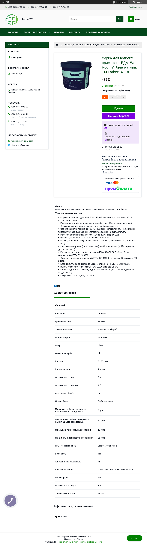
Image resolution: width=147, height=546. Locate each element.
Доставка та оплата (98, 32)
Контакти (74, 32)
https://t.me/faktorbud (20, 145)
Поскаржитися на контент (67, 542)
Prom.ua (87, 536)
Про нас (59, 32)
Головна (13, 32)
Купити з (118, 116)
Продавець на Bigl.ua (73, 539)
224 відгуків (121, 2)
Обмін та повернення (20, 40)
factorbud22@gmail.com (22, 141)
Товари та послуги (35, 32)
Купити (118, 108)
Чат (134, 538)
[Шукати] (119, 19)
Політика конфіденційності (90, 542)
